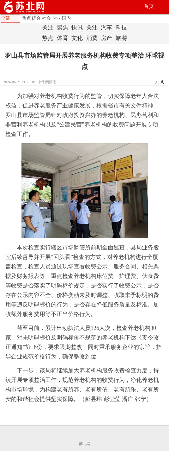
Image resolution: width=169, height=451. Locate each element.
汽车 (106, 27)
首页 (149, 6)
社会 (46, 18)
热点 (47, 38)
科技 (121, 27)
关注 (47, 27)
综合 (36, 18)
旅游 (121, 38)
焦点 (26, 18)
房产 (106, 38)
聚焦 (62, 27)
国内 (66, 18)
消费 (92, 38)
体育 (62, 38)
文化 (77, 38)
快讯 (77, 27)
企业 (56, 18)
